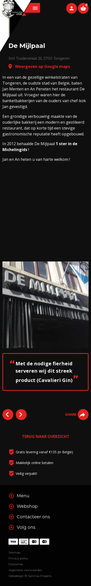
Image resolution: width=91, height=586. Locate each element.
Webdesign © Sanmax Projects (29, 576)
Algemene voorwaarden (25, 570)
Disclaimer (16, 564)
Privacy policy (18, 558)
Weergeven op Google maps (38, 66)
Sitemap (14, 552)
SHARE (77, 414)
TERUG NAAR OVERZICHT (45, 436)
